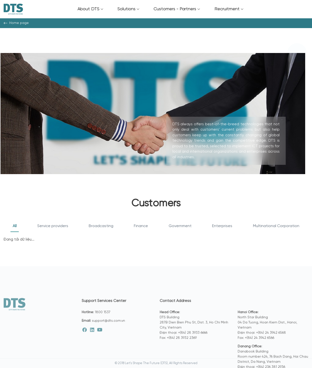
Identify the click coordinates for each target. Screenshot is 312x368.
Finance (141, 226)
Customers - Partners (177, 9)
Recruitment (228, 9)
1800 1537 (102, 329)
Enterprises (222, 226)
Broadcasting (101, 226)
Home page (16, 23)
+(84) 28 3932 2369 (182, 355)
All (15, 226)
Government (180, 226)
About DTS (90, 9)
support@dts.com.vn (108, 337)
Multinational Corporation (276, 226)
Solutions (128, 9)
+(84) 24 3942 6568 (271, 349)
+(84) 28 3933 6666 (192, 349)
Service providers (52, 226)
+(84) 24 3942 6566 (259, 355)
